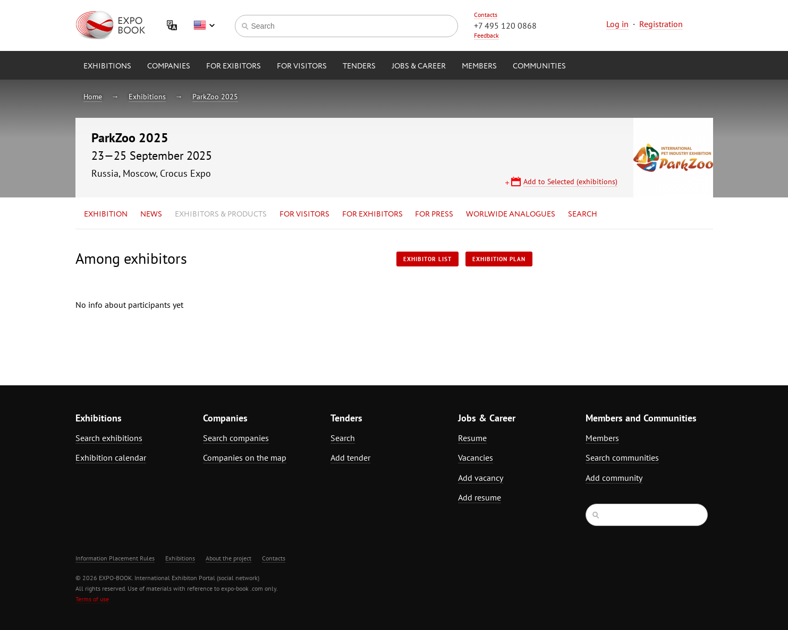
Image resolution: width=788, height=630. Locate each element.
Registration (661, 24)
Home (92, 96)
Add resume (479, 497)
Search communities (622, 457)
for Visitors (302, 66)
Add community (614, 477)
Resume (472, 438)
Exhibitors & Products (221, 214)
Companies (168, 66)
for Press (434, 214)
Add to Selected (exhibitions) (570, 181)
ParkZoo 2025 (215, 96)
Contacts (485, 15)
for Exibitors (233, 66)
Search (582, 214)
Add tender (350, 457)
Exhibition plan (499, 259)
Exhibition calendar (110, 457)
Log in (617, 24)
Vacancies (475, 457)
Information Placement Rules (115, 558)
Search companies (236, 438)
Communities (539, 66)
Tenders (359, 66)
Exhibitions (107, 66)
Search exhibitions (108, 438)
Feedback (486, 35)
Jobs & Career (419, 66)
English (204, 25)
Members (479, 66)
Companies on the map (244, 457)
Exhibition (106, 214)
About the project (228, 558)
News (151, 214)
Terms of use (92, 599)
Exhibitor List (427, 259)
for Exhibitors (372, 214)
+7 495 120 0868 (505, 25)
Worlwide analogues (510, 214)
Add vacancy (480, 477)
